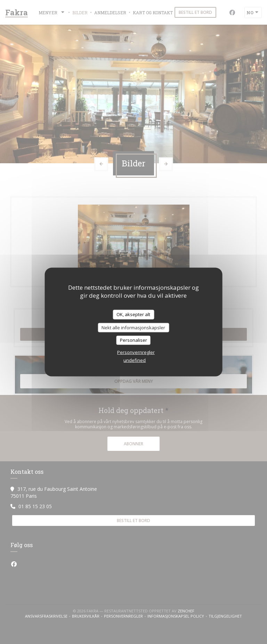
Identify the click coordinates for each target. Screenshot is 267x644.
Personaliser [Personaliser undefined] (133, 340)
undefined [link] (134, 360)
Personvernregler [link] (136, 352)
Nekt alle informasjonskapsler (133, 327)
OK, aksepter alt (133, 314)
